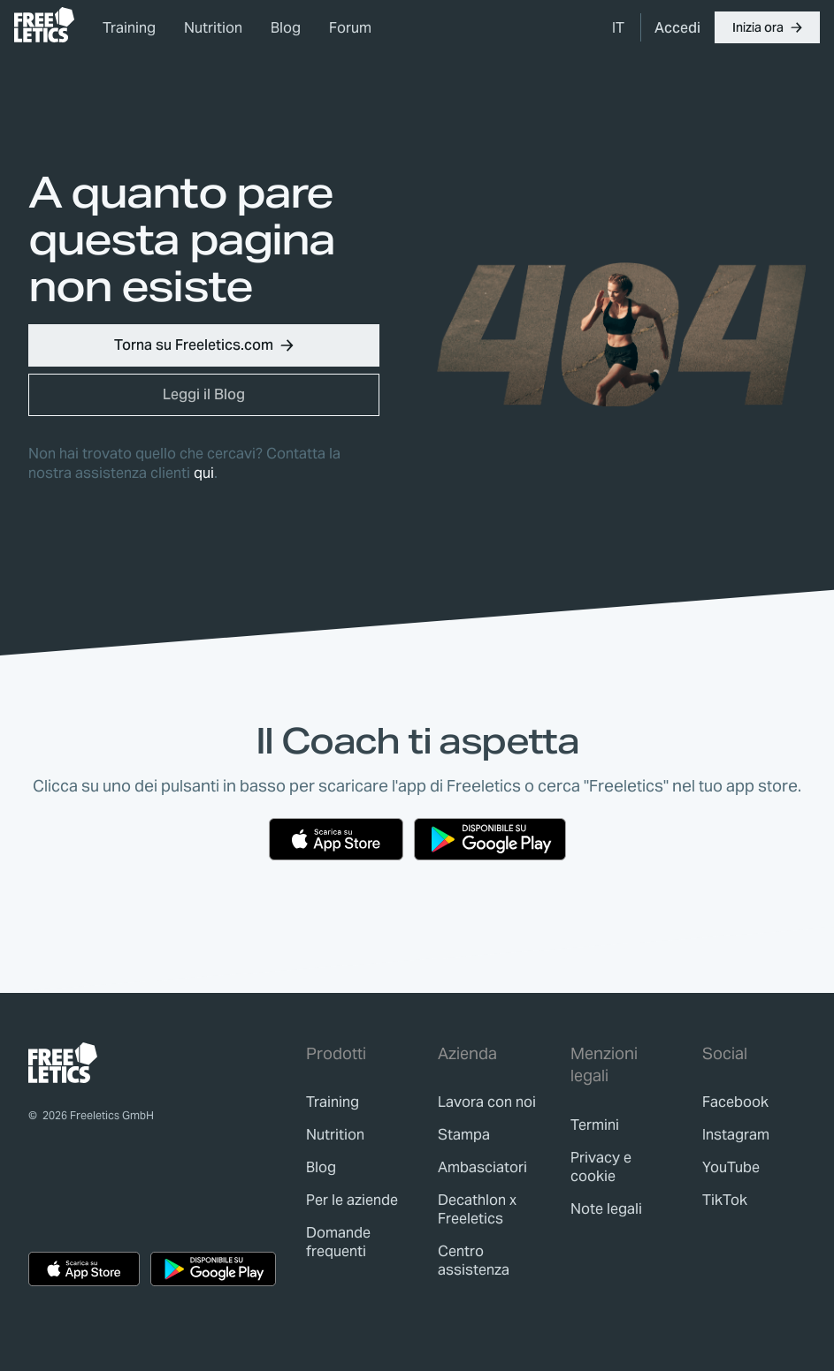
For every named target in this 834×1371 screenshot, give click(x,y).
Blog (286, 28)
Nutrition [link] (213, 28)
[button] (767, 27)
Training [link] (129, 28)
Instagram (735, 1134)
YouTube (731, 1167)
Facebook (735, 1102)
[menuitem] (619, 27)
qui (204, 473)
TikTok (724, 1200)
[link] (44, 24)
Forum (350, 28)
